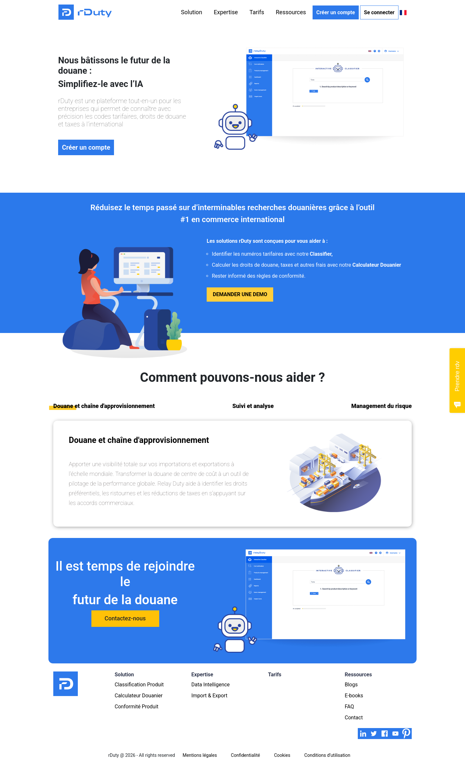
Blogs (351, 685)
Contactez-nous (125, 618)
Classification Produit (139, 685)
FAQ (349, 706)
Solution (191, 12)
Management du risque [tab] (381, 405)
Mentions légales (199, 755)
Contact (354, 717)
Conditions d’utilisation (327, 755)
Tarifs (256, 12)
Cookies (282, 755)
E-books (354, 695)
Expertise (226, 12)
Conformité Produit (137, 706)
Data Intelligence (210, 685)
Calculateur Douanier (139, 695)
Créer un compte (335, 12)
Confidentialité (245, 755)
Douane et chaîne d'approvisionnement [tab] (104, 405)
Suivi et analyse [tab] (253, 405)
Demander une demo (240, 294)
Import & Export (209, 695)
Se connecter (379, 12)
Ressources (291, 12)
